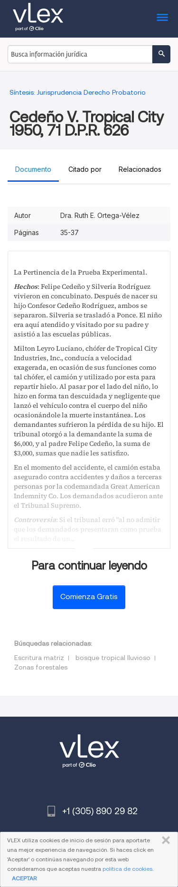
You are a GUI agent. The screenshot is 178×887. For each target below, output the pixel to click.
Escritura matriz (39, 657)
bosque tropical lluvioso (112, 657)
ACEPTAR (24, 878)
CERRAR (164, 840)
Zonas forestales (40, 667)
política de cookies (127, 869)
